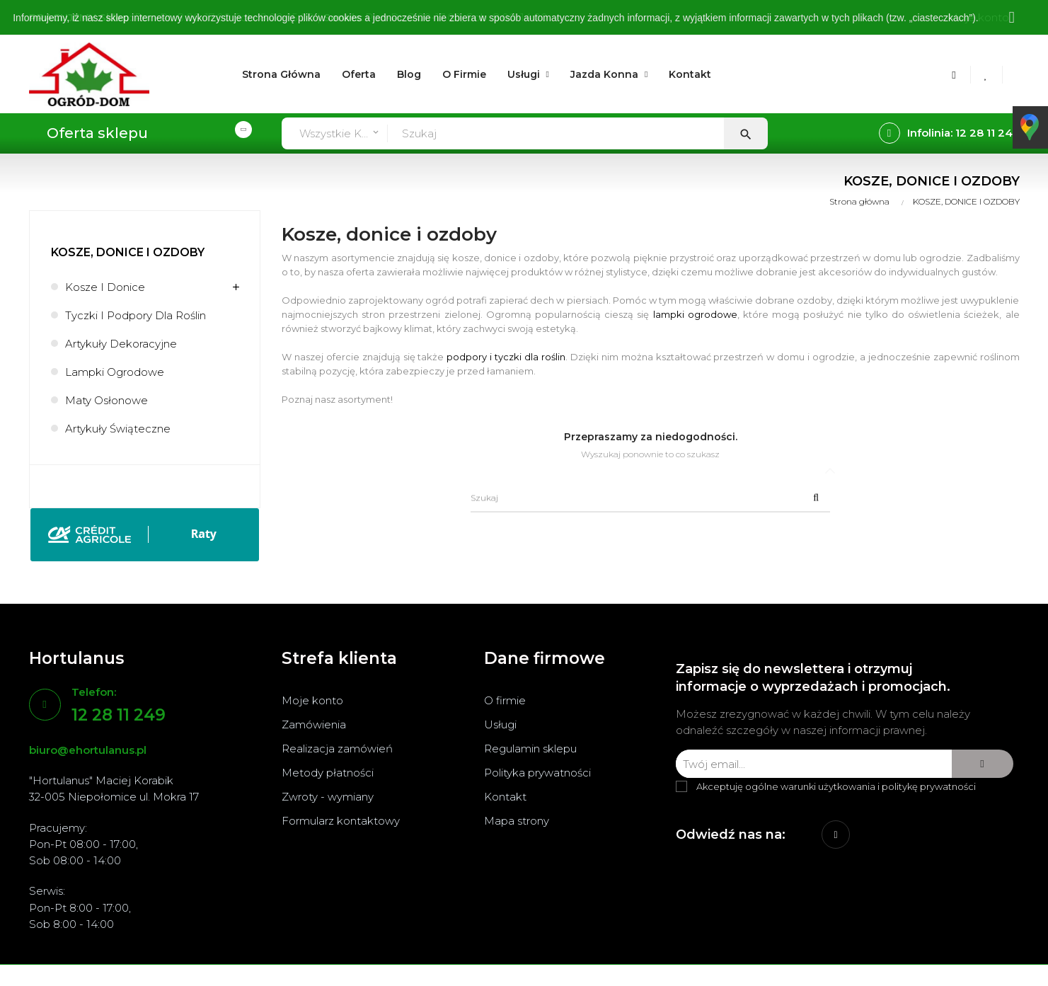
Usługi (500, 724)
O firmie (505, 700)
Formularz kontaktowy (341, 820)
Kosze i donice (105, 287)
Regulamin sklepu (530, 748)
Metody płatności (328, 772)
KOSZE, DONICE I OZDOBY (128, 252)
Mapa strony (516, 820)
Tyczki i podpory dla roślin (135, 315)
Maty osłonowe (106, 400)
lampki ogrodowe (695, 314)
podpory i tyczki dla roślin (506, 356)
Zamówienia (314, 724)
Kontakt (505, 796)
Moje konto (312, 700)
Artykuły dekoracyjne (121, 343)
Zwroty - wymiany (328, 796)
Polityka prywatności (537, 772)
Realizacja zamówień (337, 748)
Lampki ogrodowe (114, 372)
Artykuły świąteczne (118, 428)
